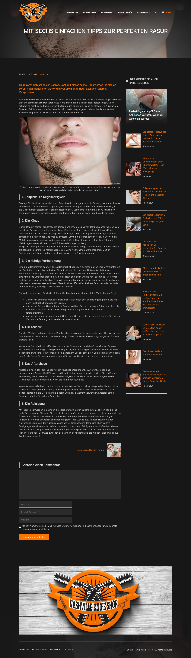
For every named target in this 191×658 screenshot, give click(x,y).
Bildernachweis (40, 649)
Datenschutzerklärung (62, 649)
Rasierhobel (107, 12)
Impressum (24, 649)
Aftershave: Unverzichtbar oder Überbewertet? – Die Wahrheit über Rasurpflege (153, 165)
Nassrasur (72, 12)
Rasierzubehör (125, 12)
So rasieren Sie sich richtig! (91, 450)
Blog (156, 12)
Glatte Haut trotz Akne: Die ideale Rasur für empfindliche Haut (155, 271)
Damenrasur (143, 12)
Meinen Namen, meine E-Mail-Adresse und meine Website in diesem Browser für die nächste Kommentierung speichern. (69, 527)
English (167, 12)
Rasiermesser (89, 12)
